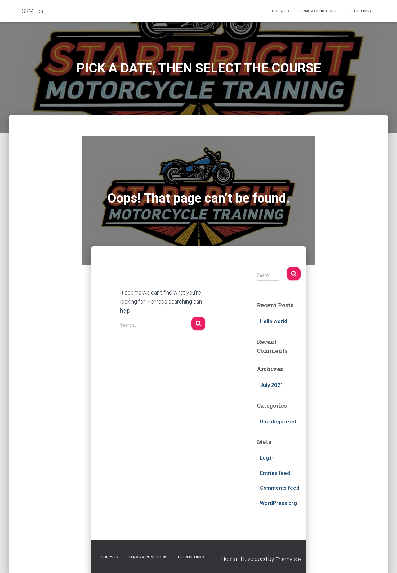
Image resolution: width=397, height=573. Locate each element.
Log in (267, 457)
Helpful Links (358, 11)
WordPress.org (279, 502)
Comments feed (280, 487)
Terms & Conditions (317, 11)
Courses (280, 11)
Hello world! (274, 321)
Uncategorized (278, 421)
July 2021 (272, 385)
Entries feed (275, 472)
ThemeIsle (288, 558)
